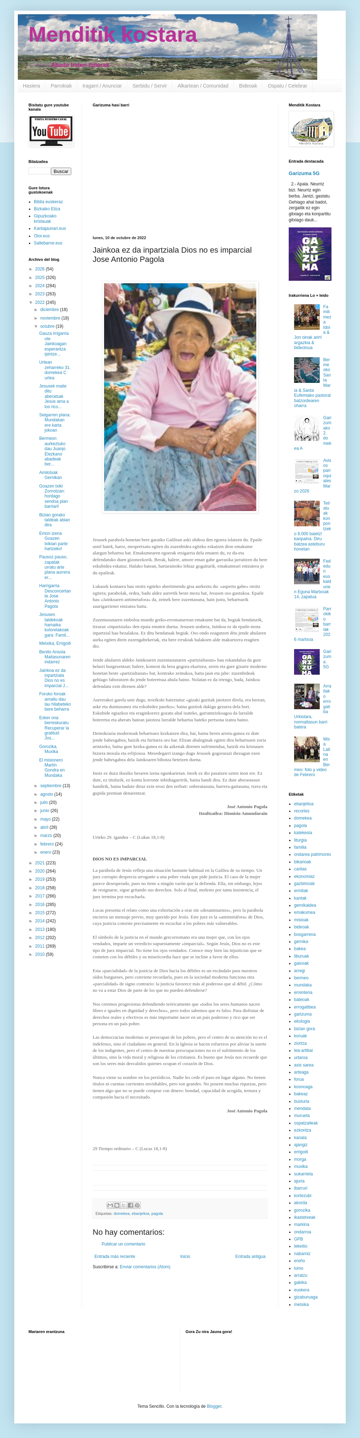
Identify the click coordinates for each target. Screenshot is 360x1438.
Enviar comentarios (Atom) (145, 1266)
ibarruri (300, 1188)
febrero (47, 844)
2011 (40, 946)
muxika (301, 1166)
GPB (298, 1239)
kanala (300, 1137)
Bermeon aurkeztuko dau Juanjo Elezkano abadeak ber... (52, 451)
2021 (40, 862)
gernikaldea (305, 905)
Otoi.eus (42, 235)
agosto (47, 794)
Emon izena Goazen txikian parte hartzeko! (53, 541)
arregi (299, 970)
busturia (301, 1101)
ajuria (299, 1181)
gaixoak (301, 963)
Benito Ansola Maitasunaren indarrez (55, 657)
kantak (300, 898)
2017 (40, 896)
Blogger (214, 1406)
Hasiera (31, 86)
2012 (40, 937)
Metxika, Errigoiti (55, 643)
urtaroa (301, 1057)
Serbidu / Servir (150, 86)
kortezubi (303, 1195)
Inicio (185, 1256)
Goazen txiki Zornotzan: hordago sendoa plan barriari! (53, 496)
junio (45, 810)
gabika (300, 1282)
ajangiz (301, 1144)
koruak (300, 1035)
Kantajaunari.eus (50, 228)
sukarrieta (303, 1173)
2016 (40, 904)
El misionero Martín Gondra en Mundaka (52, 768)
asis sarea (304, 1065)
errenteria (303, 992)
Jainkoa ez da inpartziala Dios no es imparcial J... (53, 678)
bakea (300, 948)
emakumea (304, 912)
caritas (300, 869)
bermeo (301, 977)
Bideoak (248, 86)
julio (44, 802)
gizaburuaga (306, 1297)
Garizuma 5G (304, 173)
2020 (40, 871)
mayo (46, 819)
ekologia (302, 1021)
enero (46, 852)
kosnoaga (303, 1086)
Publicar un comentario (123, 1244)
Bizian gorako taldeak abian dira (54, 520)
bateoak (301, 999)
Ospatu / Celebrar (287, 86)
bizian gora (304, 1028)
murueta (302, 1115)
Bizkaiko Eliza (47, 208)
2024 (40, 285)
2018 (40, 887)
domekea (121, 1213)
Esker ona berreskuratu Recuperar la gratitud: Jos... (54, 728)
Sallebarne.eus (48, 243)
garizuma (303, 1014)
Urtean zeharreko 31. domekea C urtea (55, 370)
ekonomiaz (304, 876)
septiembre (51, 785)
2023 (40, 293)
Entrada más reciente (114, 1256)
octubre (48, 326)
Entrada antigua (250, 1256)
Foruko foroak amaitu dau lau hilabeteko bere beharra (55, 701)
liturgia (300, 840)
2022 (40, 302)
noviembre (50, 318)
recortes (301, 810)
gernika (301, 941)
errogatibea (305, 1007)
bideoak (301, 927)
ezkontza (302, 1130)
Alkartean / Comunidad (203, 86)
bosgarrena (305, 934)
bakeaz (301, 1093)
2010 (40, 954)
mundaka (303, 985)
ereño (299, 1260)
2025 (40, 277)
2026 (40, 269)
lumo (298, 1268)
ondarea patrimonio (312, 854)
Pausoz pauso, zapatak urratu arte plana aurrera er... (54, 567)
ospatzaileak (306, 1123)
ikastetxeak (304, 1217)
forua (299, 1079)
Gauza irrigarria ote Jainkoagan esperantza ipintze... (54, 344)
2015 (40, 912)
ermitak (301, 890)
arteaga (301, 1072)
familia (300, 847)
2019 (40, 879)
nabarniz (302, 1253)
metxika (301, 1304)
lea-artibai (303, 1050)
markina (301, 1224)
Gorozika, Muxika (48, 749)
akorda (300, 1202)
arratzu (300, 1275)
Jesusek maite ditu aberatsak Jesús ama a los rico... (54, 396)
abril (45, 827)
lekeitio (300, 1246)
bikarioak (302, 861)
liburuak (301, 956)
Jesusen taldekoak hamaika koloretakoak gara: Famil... (54, 625)
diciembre (50, 309)
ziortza (300, 1043)
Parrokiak (61, 86)
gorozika (302, 1210)
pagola (157, 1213)
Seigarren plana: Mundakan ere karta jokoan (55, 422)
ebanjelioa (140, 1213)
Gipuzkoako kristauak (45, 218)
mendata (302, 1108)
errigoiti (301, 1151)
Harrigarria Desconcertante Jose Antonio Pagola (55, 596)
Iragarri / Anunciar (102, 86)
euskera (301, 1289)
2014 (40, 920)
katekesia (303, 832)
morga (300, 1159)
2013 (40, 929)
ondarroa (302, 1231)
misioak (301, 919)
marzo (46, 835)
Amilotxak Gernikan (50, 475)
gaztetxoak (304, 883)
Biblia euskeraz (48, 201)
